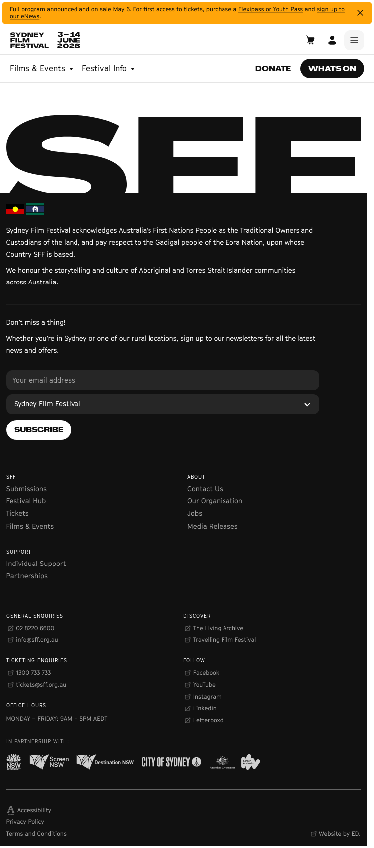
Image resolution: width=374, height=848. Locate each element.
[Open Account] (332, 40)
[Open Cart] (310, 40)
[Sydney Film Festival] (162, 404)
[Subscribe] (38, 430)
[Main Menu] (354, 40)
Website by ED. (339, 833)
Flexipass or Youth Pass (270, 9)
